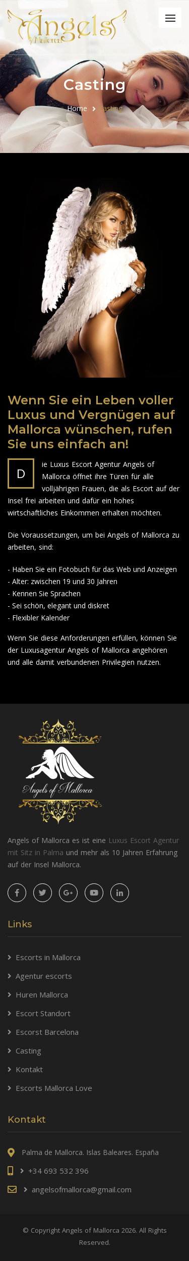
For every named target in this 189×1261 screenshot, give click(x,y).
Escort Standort (43, 1013)
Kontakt (29, 1069)
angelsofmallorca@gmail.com (82, 1189)
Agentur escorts (44, 976)
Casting (28, 1050)
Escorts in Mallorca (48, 957)
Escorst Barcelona (47, 1032)
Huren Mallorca (42, 994)
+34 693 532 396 (58, 1171)
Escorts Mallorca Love (54, 1088)
